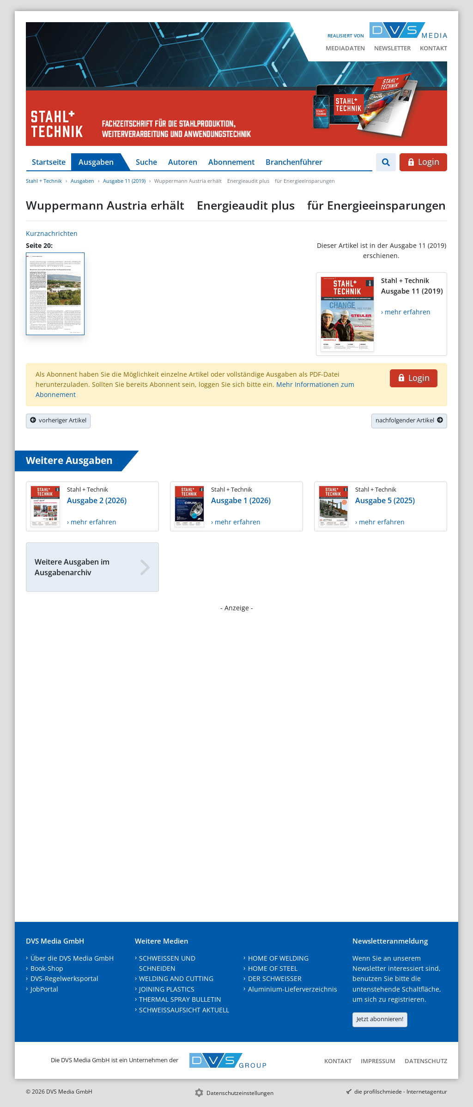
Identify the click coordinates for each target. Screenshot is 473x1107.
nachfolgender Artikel (409, 420)
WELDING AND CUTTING (176, 978)
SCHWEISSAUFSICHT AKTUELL (184, 1009)
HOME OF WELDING (278, 958)
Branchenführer (294, 162)
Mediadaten (345, 48)
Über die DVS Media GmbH (72, 958)
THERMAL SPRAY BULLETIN (180, 999)
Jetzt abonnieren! (380, 1019)
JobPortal (44, 989)
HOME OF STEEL (272, 968)
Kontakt (433, 48)
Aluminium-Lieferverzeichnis (292, 989)
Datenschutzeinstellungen (239, 1093)
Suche (146, 162)
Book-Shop (46, 968)
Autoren (182, 162)
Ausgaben (96, 162)
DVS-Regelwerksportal (64, 978)
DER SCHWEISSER (275, 978)
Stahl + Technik (44, 180)
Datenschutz (426, 1061)
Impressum (378, 1061)
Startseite (49, 162)
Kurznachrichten (52, 233)
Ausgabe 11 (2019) (124, 180)
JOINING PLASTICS (166, 989)
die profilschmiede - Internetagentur (400, 1091)
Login (423, 161)
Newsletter (392, 48)
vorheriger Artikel (58, 420)
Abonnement (231, 162)
